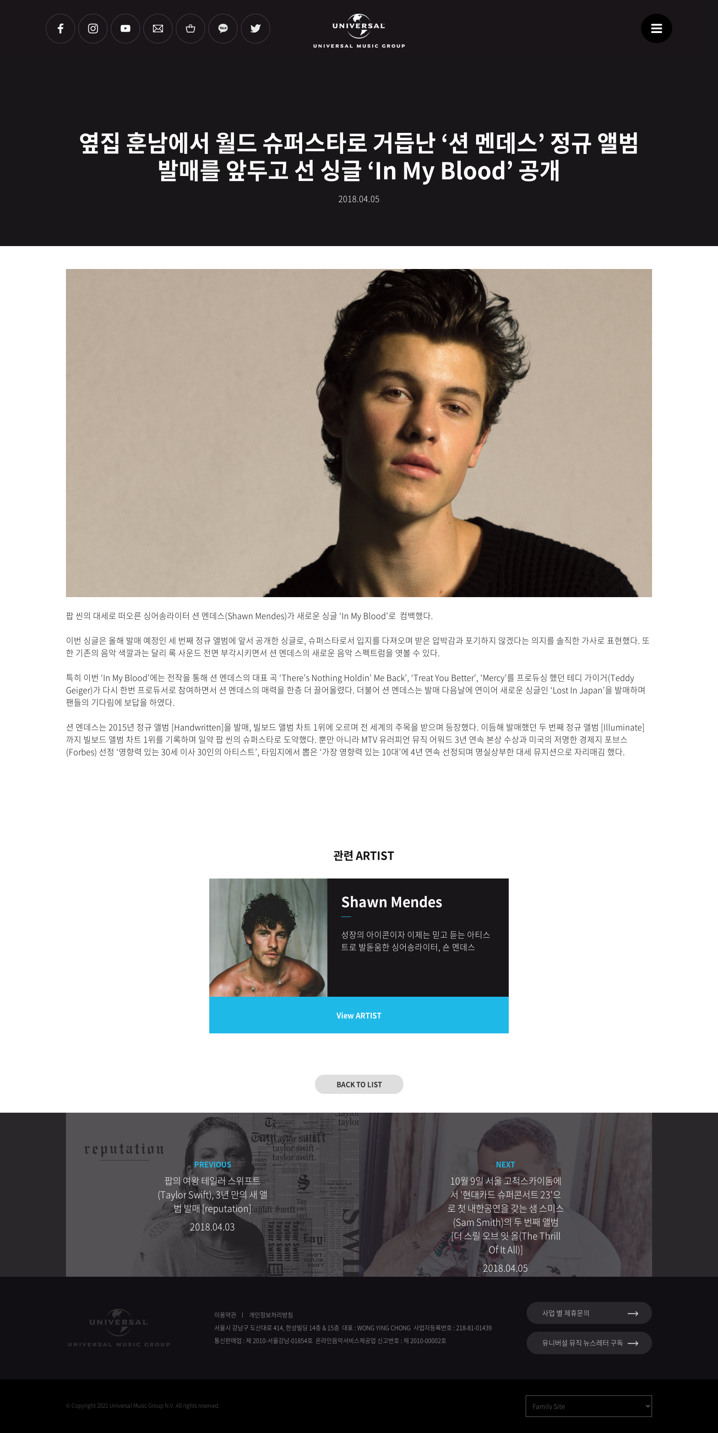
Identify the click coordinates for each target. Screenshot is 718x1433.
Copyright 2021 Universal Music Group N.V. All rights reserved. (145, 1405)
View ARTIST (359, 1015)
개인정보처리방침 (271, 1314)
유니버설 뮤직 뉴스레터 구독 (582, 1343)
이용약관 (225, 1314)
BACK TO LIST (359, 1084)
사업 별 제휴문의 (566, 1313)
